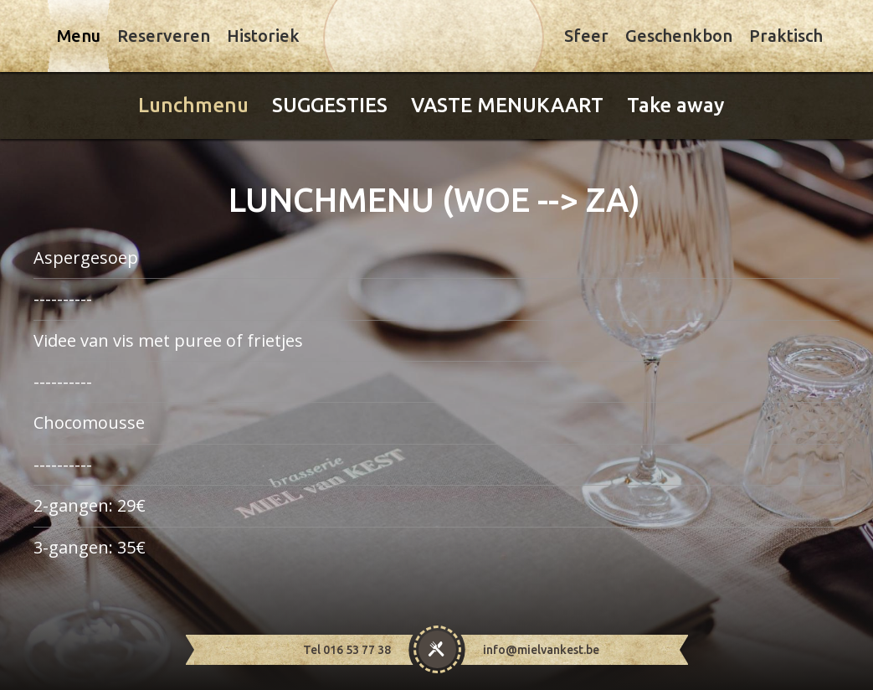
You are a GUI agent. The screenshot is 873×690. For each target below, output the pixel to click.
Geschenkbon (678, 35)
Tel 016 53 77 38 (347, 650)
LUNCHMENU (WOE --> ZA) (434, 200)
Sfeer (586, 35)
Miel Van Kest (433, 38)
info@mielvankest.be (541, 650)
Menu (78, 35)
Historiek (263, 35)
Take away (675, 105)
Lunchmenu (193, 105)
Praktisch (786, 35)
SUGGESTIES (330, 105)
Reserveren (163, 35)
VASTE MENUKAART (507, 105)
